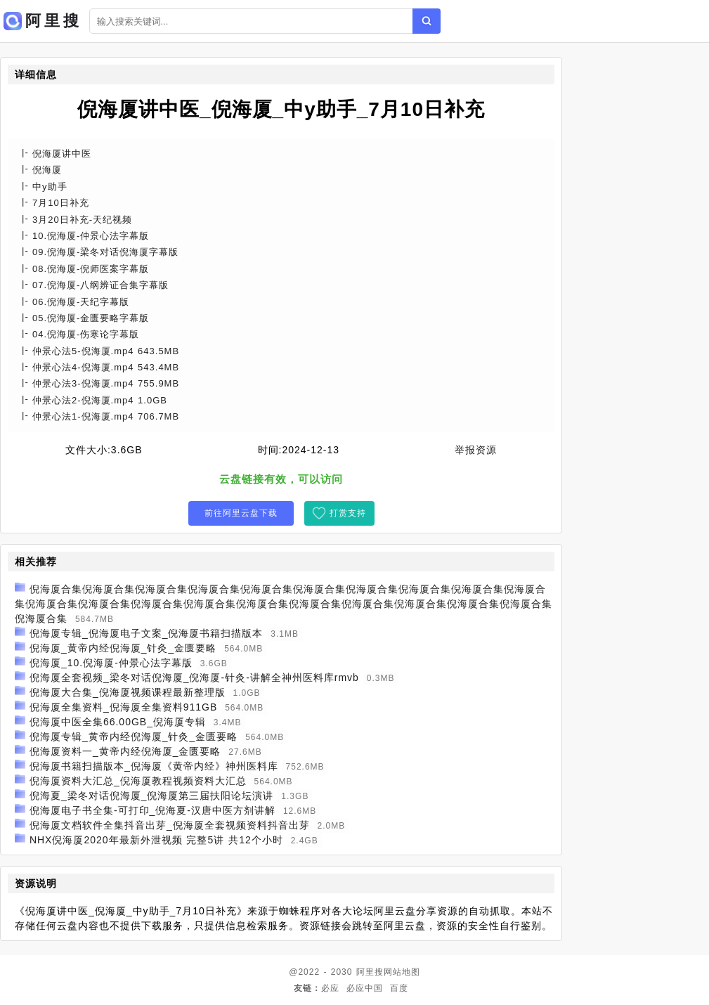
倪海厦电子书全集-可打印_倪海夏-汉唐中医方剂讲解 (152, 810)
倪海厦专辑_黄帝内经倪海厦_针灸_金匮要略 (134, 736)
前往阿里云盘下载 (241, 513)
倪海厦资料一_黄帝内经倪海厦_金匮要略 (125, 751)
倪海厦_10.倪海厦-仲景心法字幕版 (111, 662)
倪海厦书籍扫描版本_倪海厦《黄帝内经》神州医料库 (154, 766)
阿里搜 (370, 972)
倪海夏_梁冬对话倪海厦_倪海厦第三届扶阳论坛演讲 (152, 795)
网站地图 (402, 972)
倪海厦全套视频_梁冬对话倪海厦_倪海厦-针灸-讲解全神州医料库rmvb (194, 677)
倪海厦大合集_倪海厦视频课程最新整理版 (128, 692)
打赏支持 (348, 513)
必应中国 (364, 988)
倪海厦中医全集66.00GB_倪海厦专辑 (118, 721)
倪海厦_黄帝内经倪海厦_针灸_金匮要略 (123, 648)
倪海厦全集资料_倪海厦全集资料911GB (123, 707)
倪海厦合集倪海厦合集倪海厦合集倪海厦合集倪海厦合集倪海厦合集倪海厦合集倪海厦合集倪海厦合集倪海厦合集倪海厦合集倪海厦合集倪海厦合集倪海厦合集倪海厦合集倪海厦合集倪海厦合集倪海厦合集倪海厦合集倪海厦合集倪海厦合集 (283, 603)
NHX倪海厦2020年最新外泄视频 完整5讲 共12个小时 (156, 839)
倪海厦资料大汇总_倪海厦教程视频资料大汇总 (138, 780)
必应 (330, 988)
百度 (399, 988)
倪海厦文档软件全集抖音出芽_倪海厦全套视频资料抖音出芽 (170, 825)
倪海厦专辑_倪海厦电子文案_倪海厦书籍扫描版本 (147, 633)
